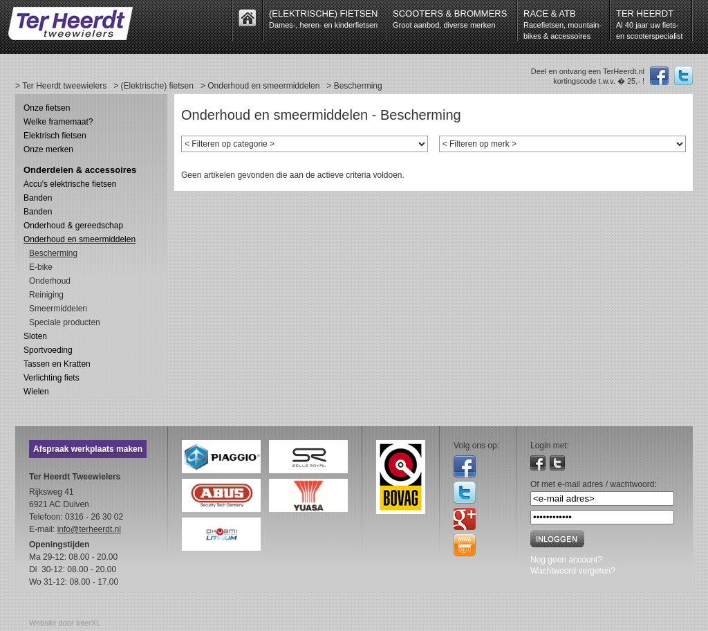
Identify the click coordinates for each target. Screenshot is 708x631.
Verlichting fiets (52, 378)
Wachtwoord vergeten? (572, 571)
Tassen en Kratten (57, 364)
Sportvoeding (48, 350)
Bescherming (53, 253)
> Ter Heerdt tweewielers (60, 86)
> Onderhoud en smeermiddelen (260, 86)
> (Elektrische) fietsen (153, 86)
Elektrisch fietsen (55, 135)
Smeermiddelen (58, 308)
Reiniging (46, 295)
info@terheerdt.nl (89, 529)
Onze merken (48, 149)
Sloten (35, 336)
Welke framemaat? (58, 122)
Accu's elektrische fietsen (70, 184)
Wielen (36, 391)
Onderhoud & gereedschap (73, 225)
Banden (38, 198)
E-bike (41, 267)
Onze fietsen (47, 108)
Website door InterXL (64, 623)
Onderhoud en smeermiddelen (80, 239)
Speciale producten (64, 322)
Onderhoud (50, 281)
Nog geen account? (566, 560)
